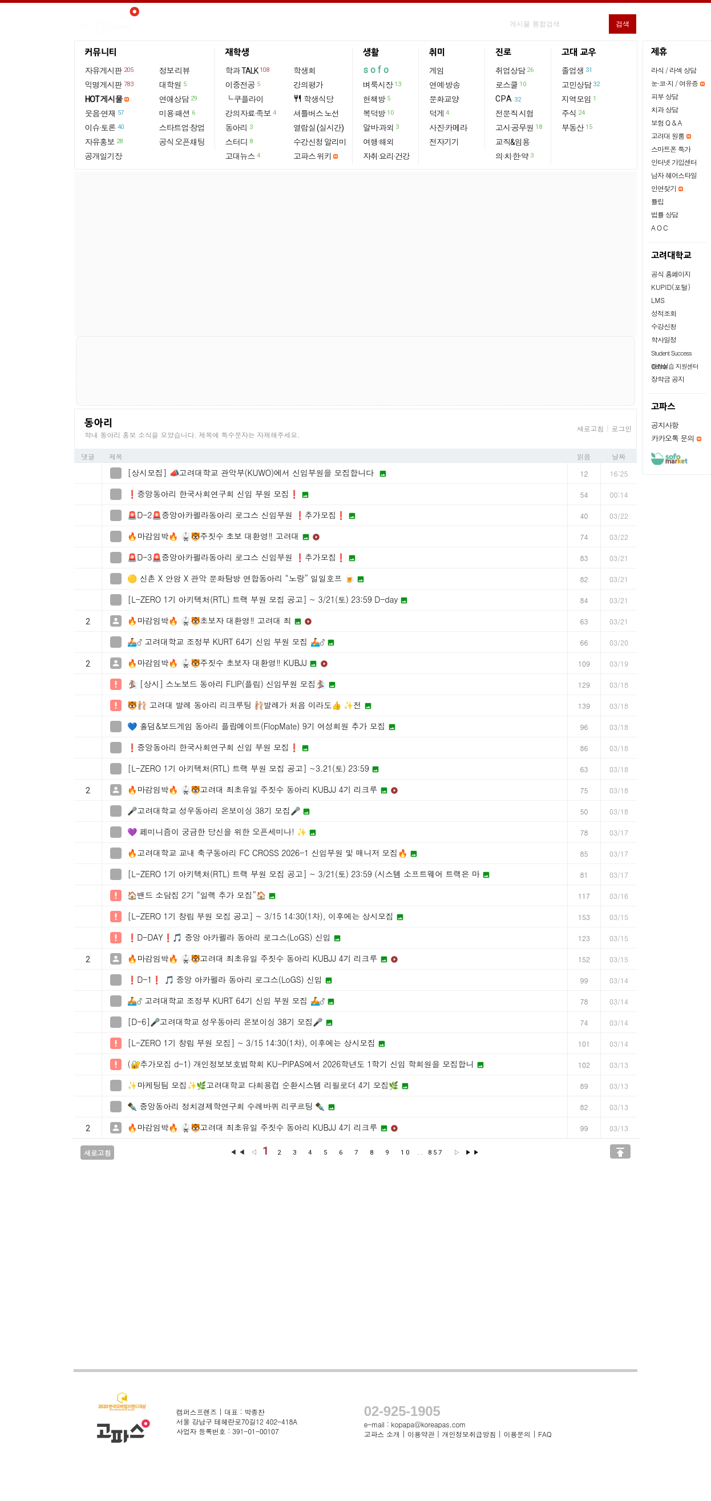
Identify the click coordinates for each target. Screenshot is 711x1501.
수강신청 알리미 (319, 142)
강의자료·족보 (251, 113)
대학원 (173, 84)
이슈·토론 (105, 127)
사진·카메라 (448, 127)
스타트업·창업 (182, 127)
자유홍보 (104, 141)
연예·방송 (444, 85)
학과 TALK (247, 70)
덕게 (439, 113)
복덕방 (378, 113)
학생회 (304, 70)
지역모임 (579, 99)
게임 (436, 70)
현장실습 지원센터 (674, 366)
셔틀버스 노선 (316, 113)
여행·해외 (378, 142)
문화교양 (444, 99)
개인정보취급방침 (469, 1434)
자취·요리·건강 (386, 156)
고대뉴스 (243, 156)
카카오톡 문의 (672, 438)
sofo (377, 69)
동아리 (239, 127)
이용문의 (516, 1434)
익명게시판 (110, 84)
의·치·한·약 (515, 156)
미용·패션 (177, 113)
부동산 (577, 127)
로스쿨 (511, 84)
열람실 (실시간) (318, 127)
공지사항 (664, 424)
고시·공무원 (519, 127)
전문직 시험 (514, 113)
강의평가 (308, 85)
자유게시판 (110, 70)
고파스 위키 (312, 156)
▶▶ (473, 1152)
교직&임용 (512, 142)
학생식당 (313, 99)
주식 (573, 113)
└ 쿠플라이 (244, 99)
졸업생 (577, 70)
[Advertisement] (355, 254)
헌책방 (377, 99)
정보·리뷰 (174, 70)
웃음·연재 (105, 113)
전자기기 (444, 142)
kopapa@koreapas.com (428, 1424)
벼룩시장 (382, 84)
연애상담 (178, 99)
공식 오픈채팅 (182, 142)
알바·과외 (381, 127)
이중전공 (243, 84)
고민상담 (580, 84)
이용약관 (420, 1434)
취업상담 (514, 70)
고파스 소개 (382, 1434)
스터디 (239, 141)
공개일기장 (103, 156)
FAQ (545, 1434)
